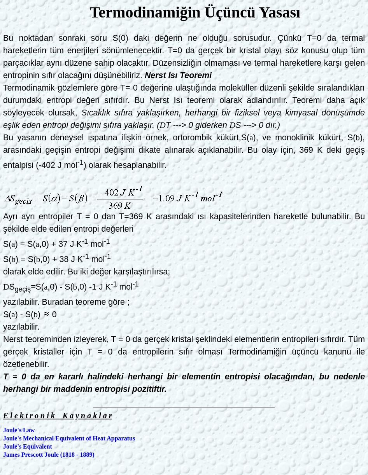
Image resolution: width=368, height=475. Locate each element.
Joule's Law (19, 430)
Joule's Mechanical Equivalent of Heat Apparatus (69, 438)
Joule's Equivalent (27, 446)
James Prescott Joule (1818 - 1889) (49, 454)
